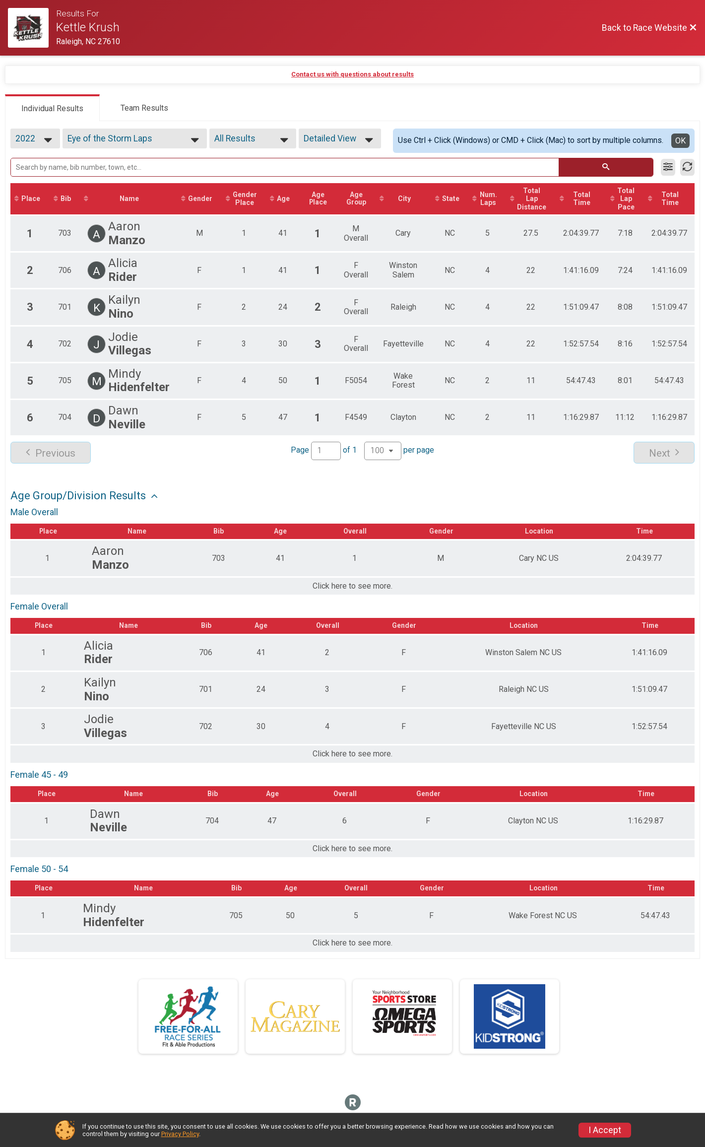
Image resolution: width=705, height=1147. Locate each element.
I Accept (604, 1130)
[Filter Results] (668, 167)
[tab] (52, 107)
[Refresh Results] (687, 167)
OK (680, 140)
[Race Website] (32, 28)
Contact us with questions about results (352, 74)
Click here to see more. (352, 586)
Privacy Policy (180, 1134)
